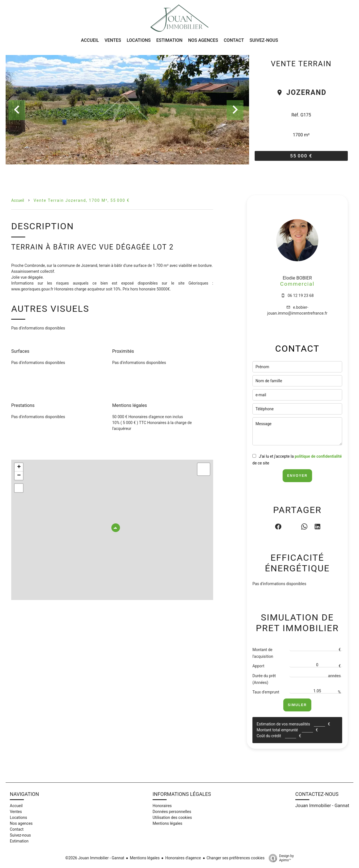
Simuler (297, 705)
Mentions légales (145, 858)
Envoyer (297, 476)
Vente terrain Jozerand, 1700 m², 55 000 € (82, 200)
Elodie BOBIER (297, 278)
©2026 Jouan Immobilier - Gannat (94, 858)
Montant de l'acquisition (262, 653)
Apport (258, 666)
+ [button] (19, 467)
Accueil (17, 200)
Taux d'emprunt (265, 692)
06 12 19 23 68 (301, 295)
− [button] (19, 475)
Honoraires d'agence (183, 858)
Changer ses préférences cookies (236, 858)
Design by (280, 858)
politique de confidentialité (318, 456)
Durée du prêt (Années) (264, 679)
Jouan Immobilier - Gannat (322, 805)
